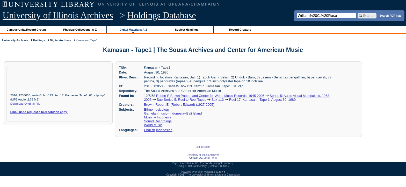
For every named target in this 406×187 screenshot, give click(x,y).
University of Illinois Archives (58, 15)
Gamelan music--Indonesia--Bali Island (173, 113)
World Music (153, 125)
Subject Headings (187, 29)
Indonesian (164, 130)
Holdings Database (161, 15)
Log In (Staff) (203, 146)
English (149, 130)
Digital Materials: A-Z (133, 29)
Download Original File (25, 103)
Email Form (210, 157)
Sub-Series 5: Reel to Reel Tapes (181, 100)
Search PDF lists (390, 15)
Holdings (39, 40)
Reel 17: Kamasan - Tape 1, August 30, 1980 (262, 100)
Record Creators (240, 29)
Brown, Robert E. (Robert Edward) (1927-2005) (179, 104)
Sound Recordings (158, 121)
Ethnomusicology (157, 109)
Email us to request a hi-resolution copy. (39, 111)
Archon (199, 171)
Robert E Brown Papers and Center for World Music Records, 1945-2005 (210, 96)
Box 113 (218, 100)
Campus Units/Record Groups (27, 29)
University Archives (15, 40)
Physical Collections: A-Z (80, 29)
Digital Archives (60, 40)
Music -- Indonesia (157, 117)
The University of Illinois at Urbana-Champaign (213, 174)
